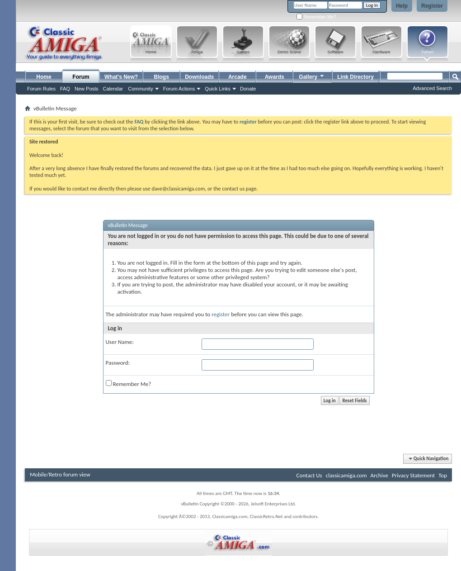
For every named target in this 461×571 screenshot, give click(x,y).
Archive (379, 475)
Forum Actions (179, 88)
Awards (274, 77)
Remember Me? (316, 16)
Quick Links (217, 88)
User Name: (120, 341)
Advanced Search (432, 88)
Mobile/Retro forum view (60, 474)
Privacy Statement (413, 475)
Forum (80, 77)
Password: (118, 362)
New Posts (87, 88)
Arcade (237, 77)
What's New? (121, 77)
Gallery (312, 76)
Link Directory (355, 77)
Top (442, 475)
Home (43, 77)
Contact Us (309, 475)
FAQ (65, 88)
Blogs (161, 77)
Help (402, 6)
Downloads (199, 77)
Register (432, 6)
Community (140, 88)
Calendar (113, 88)
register (221, 314)
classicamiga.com (346, 475)
